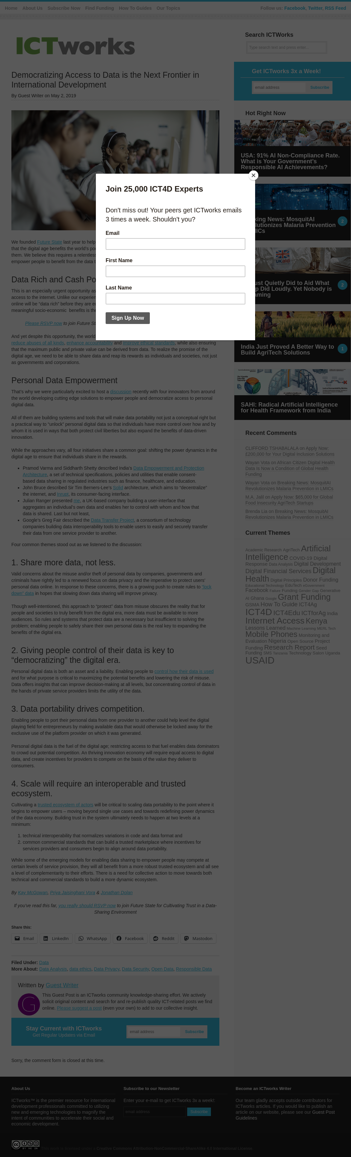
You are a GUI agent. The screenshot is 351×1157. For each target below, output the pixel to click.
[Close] (253, 175)
